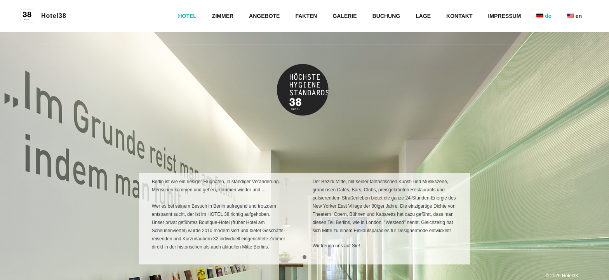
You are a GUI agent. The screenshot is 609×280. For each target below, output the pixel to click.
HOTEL (187, 16)
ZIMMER (222, 16)
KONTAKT (459, 16)
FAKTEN (306, 16)
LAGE (423, 16)
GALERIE (344, 16)
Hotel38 (53, 15)
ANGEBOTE (264, 16)
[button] (304, 257)
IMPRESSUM (504, 16)
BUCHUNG (386, 16)
